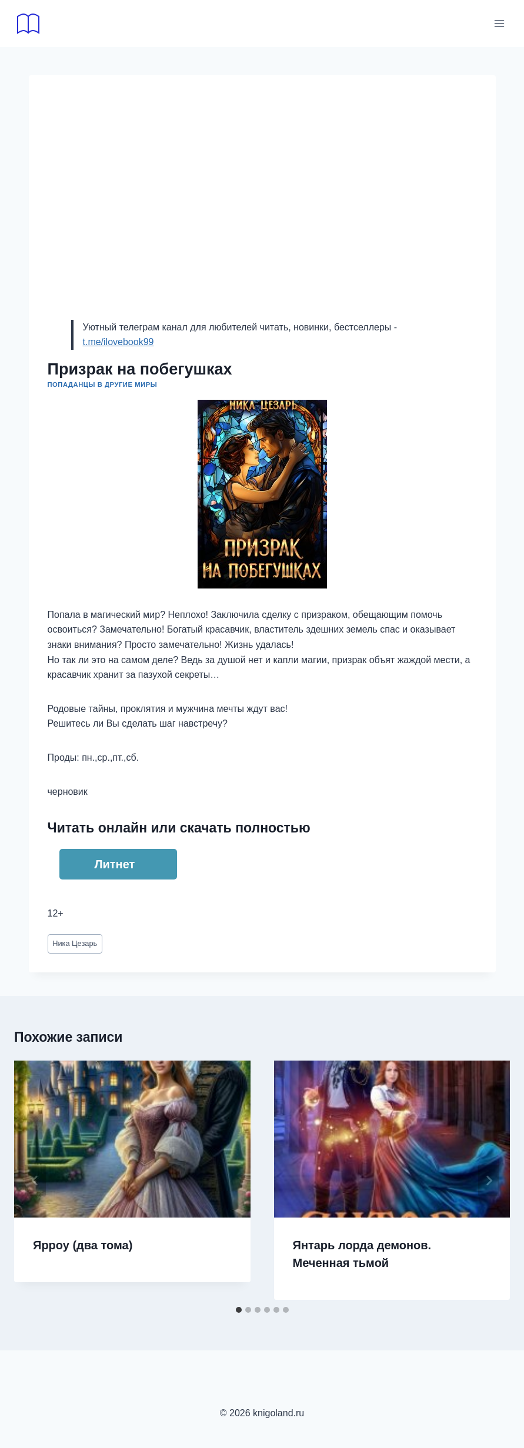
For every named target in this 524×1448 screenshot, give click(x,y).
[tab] (239, 1310)
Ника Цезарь (74, 943)
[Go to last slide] (35, 1180)
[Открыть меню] (499, 23)
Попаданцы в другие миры (103, 384)
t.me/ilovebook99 (118, 342)
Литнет (115, 864)
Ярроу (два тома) (82, 1245)
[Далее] (488, 1180)
